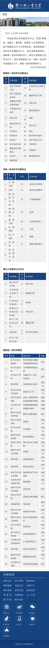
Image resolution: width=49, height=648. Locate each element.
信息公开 (19, 585)
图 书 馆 (7, 600)
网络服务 (7, 585)
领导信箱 (19, 600)
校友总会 (7, 581)
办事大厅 (30, 585)
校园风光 (19, 595)
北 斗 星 (31, 595)
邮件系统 (7, 590)
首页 (7, 33)
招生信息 (19, 590)
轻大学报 (19, 581)
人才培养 (14, 33)
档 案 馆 (7, 595)
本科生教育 (23, 33)
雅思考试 (30, 581)
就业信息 (30, 590)
